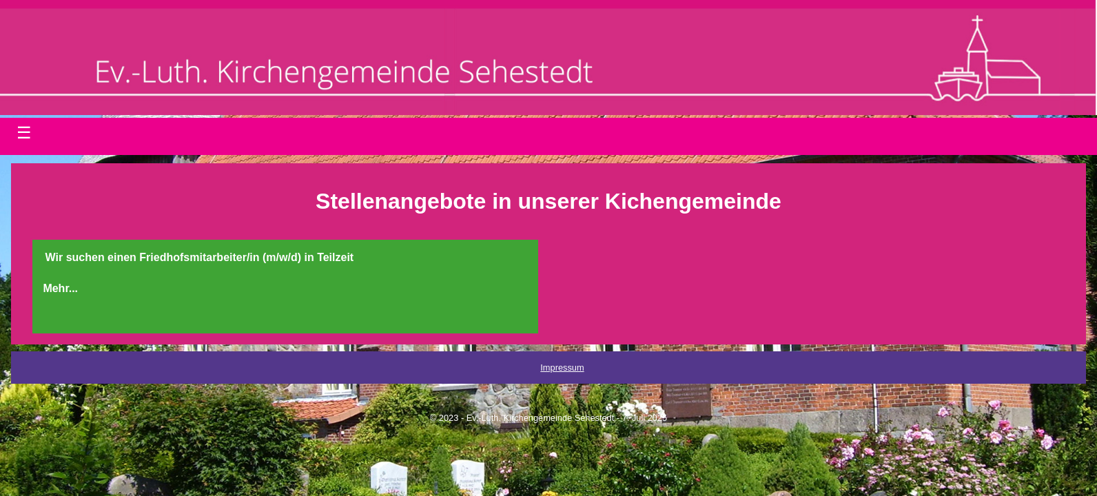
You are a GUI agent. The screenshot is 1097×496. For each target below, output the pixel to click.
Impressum (562, 367)
